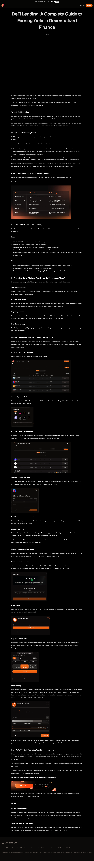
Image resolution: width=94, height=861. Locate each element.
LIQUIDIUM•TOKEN (69, 855)
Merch (67, 850)
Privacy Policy (59, 848)
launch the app (42, 356)
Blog (66, 848)
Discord (76, 845)
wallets (30, 401)
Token (67, 8)
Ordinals (57, 435)
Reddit (76, 850)
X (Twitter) (77, 848)
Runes (62, 435)
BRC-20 (69, 435)
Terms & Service (60, 845)
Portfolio (43, 533)
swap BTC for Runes (31, 763)
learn (73, 609)
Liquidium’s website (20, 356)
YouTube (76, 853)
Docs (66, 845)
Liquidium (39, 164)
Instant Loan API (69, 853)
